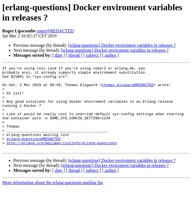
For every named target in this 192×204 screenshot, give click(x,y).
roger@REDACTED (55, 31)
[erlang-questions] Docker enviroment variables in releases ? (121, 45)
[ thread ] (74, 55)
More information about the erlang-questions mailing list (52, 199)
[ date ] (58, 55)
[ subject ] (92, 55)
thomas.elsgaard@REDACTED (127, 88)
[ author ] (110, 55)
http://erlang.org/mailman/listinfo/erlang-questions (62, 158)
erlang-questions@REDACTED (34, 153)
